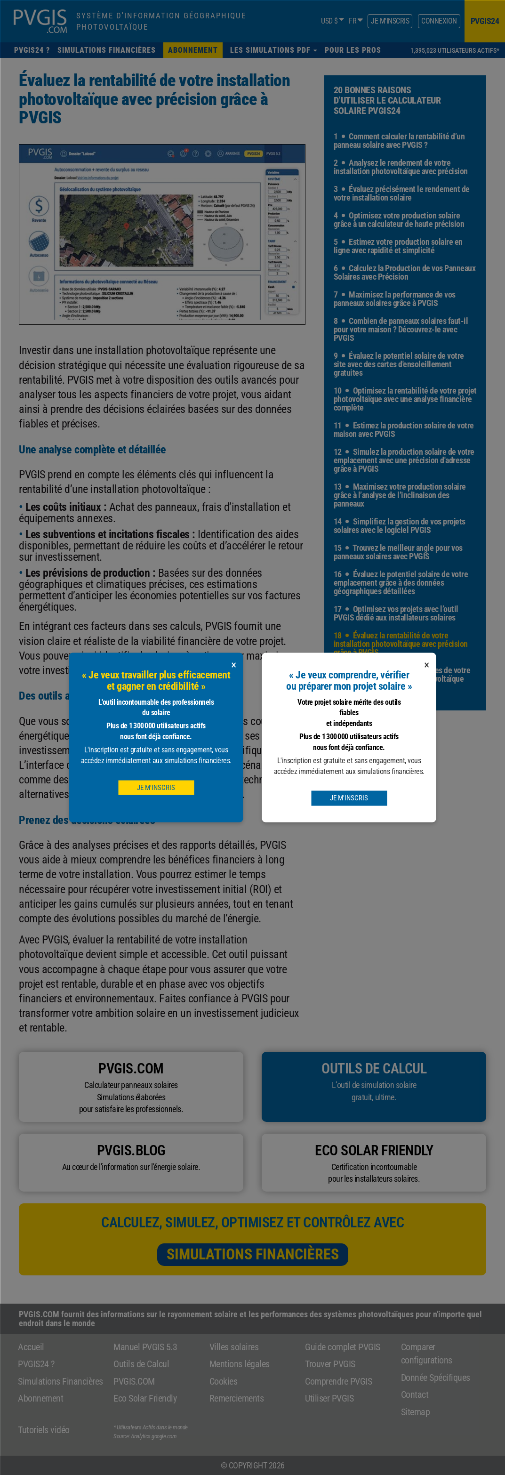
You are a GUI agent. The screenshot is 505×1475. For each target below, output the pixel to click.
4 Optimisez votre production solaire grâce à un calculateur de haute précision (399, 219)
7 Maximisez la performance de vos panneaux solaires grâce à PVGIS (395, 299)
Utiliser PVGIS (329, 1398)
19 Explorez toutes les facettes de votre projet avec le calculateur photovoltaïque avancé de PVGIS (402, 678)
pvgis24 (485, 21)
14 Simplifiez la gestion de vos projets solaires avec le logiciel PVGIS (399, 525)
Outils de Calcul (141, 1364)
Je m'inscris (390, 20)
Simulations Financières (253, 1254)
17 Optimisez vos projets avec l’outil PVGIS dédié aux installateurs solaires (396, 613)
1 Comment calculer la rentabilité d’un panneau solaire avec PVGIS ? (399, 140)
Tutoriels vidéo (44, 1429)
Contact (415, 1394)
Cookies (223, 1381)
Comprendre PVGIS (338, 1381)
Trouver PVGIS (330, 1364)
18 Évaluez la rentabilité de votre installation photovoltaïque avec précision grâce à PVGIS (401, 643)
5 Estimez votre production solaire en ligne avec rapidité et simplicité (398, 246)
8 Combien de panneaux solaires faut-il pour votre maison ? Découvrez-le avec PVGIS (401, 329)
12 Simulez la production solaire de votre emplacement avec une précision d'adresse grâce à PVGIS (404, 460)
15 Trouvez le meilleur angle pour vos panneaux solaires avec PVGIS (398, 552)
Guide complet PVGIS (342, 1347)
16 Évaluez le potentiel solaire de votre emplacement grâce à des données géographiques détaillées (401, 582)
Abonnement (40, 1398)
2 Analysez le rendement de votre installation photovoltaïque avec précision (401, 167)
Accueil (31, 1347)
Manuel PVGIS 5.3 (145, 1347)
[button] (273, 50)
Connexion (439, 20)
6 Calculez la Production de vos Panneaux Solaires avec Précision (405, 272)
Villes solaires (234, 1347)
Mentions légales (239, 1364)
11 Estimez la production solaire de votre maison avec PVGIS (404, 429)
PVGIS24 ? (36, 1364)
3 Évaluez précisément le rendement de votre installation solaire (402, 193)
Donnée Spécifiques (435, 1377)
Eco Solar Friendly (144, 1398)
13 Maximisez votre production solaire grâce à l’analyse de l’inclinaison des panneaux (400, 495)
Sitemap (415, 1412)
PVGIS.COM (134, 1381)
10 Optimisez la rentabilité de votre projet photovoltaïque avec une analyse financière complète (405, 399)
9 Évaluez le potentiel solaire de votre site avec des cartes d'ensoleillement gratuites (399, 364)
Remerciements (236, 1398)
